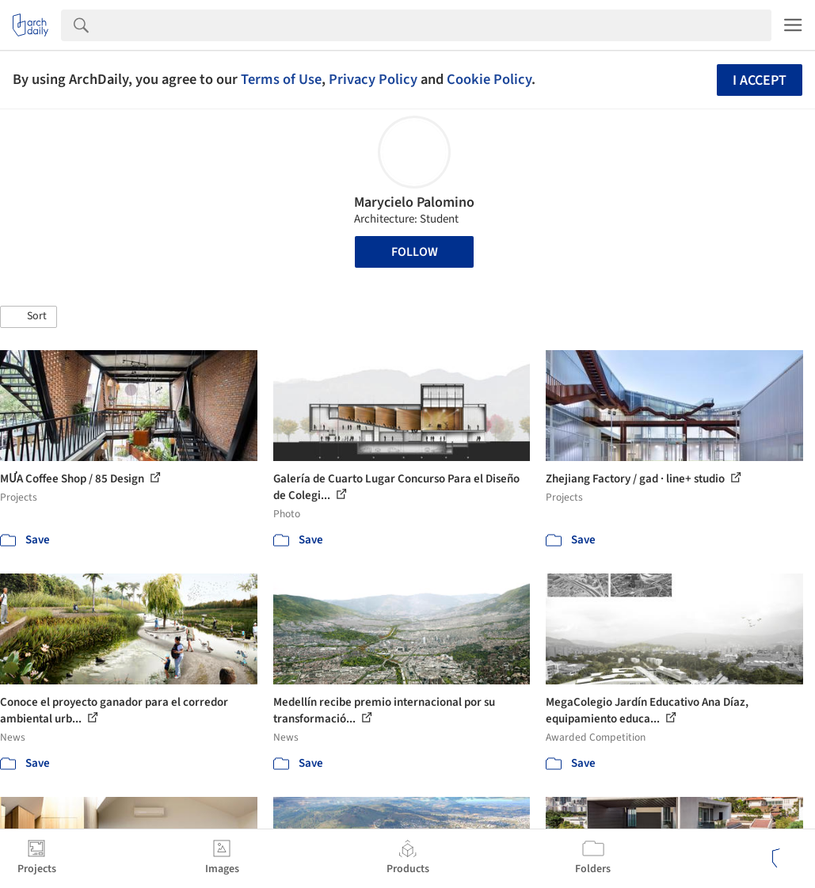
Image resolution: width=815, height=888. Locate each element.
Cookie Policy (489, 79)
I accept (759, 80)
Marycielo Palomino (414, 202)
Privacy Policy (373, 79)
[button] (28, 317)
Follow (414, 252)
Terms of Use (281, 79)
